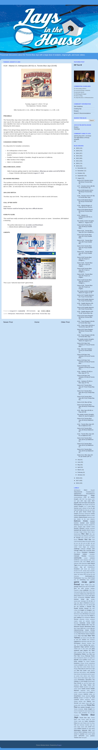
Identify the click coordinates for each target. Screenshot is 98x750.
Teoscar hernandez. (78, 709)
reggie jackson (91, 670)
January (80, 475)
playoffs (76, 659)
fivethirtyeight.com (90, 576)
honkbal (87, 595)
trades (86, 721)
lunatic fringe (84, 615)
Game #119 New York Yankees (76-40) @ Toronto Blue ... (86, 367)
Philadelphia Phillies (80, 654)
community (77, 558)
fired (89, 574)
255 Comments (31, 311)
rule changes (84, 681)
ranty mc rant (84, 668)
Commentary (92, 556)
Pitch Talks (77, 656)
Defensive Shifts (78, 563)
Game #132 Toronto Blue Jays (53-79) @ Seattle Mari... (84, 236)
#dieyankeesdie (78, 492)
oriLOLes (92, 647)
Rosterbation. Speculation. (85, 679)
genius (83, 586)
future (88, 579)
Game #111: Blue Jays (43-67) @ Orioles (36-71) (85, 455)
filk (87, 574)
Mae (88, 615)
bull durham (88, 541)
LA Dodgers (88, 610)
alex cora (90, 510)
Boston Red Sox (84, 539)
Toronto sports (77, 721)
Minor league (77, 628)
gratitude (86, 590)
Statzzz (89, 701)
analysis (76, 513)
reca (75, 670)
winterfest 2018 (91, 732)
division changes (88, 565)
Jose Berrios (89, 604)
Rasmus (90, 668)
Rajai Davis (80, 666)
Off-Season (77, 643)
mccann (87, 619)
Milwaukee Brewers (79, 626)
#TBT (85, 497)
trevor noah (80, 723)
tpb (83, 721)
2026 (77, 148)
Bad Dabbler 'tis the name (81, 519)
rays (93, 668)
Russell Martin (91, 681)
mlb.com (92, 628)
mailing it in (80, 617)
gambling (92, 579)
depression (84, 563)
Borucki (75, 539)
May (79, 464)
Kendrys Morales (84, 608)
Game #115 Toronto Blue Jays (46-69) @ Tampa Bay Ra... (85, 406)
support (83, 703)
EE (79, 570)
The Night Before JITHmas (81, 137)
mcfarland (92, 619)
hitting (85, 593)
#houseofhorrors (90, 493)
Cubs (90, 559)
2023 (77, 155)
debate (88, 561)
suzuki (87, 703)
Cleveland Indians (80, 554)
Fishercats (76, 576)
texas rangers (88, 709)
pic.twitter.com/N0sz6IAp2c (34, 225)
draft (82, 568)
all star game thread (80, 511)
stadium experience (85, 699)
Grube (75, 592)
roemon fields (81, 677)
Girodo (89, 586)
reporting (92, 672)
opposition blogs (79, 647)
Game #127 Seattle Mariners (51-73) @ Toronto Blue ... (85, 295)
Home (37, 322)
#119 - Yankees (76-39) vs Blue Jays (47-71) (84, 372)
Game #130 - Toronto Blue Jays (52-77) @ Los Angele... (84, 264)
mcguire (76, 621)
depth (88, 563)
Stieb (93, 701)
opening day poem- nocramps (82, 136)
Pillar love (92, 654)
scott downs (92, 686)
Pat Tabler (92, 650)
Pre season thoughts (89, 661)
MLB (82, 628)
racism (85, 665)
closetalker (92, 554)
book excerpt (84, 537)
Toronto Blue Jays (45, 313)
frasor (86, 578)
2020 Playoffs (85, 504)
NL (89, 637)
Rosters (76, 127)
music (93, 632)
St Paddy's (86, 697)
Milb (94, 624)
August (80, 178)
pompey (89, 659)
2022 (77, 158)
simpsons (80, 694)
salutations (76, 685)
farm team (83, 572)
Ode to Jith (92, 641)
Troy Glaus (92, 723)
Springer (81, 697)
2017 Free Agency (87, 499)
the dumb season (87, 710)
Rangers (76, 668)
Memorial (76, 622)
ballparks (92, 519)
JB (89, 602)
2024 (77, 153)
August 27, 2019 (38, 173)
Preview (82, 663)
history (82, 594)
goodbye (87, 588)
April (79, 467)
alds (81, 510)
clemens (78, 552)
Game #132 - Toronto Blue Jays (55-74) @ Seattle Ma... (84, 242)
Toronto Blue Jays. (84, 717)
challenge (77, 548)
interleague (83, 601)
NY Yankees (82, 639)
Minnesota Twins (90, 626)
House (75, 597)
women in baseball (79, 734)
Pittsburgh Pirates (90, 656)
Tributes (85, 723)
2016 (77, 483)
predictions (77, 663)
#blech (85, 490)
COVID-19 (76, 560)
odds (88, 641)
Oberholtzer (84, 641)
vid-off (89, 726)
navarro (76, 635)
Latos (82, 612)
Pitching (82, 656)
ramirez (85, 666)
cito (75, 552)
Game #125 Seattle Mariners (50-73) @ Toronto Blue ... (85, 308)
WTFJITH (81, 735)
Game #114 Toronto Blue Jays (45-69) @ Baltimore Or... (85, 420)
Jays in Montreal (84, 603)
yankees (92, 735)
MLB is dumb (86, 628)
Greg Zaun (92, 590)
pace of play (81, 648)
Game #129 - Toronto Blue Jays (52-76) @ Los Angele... (84, 275)
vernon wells (84, 726)
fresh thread (91, 578)
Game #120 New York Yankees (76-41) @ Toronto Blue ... (86, 356)
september (82, 690)
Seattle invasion (86, 688)
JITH (75, 604)
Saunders (86, 686)
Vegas (78, 726)
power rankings (78, 661)
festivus (81, 574)
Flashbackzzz (77, 578)
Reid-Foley (76, 672)
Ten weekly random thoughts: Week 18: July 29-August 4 (85, 415)
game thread (35, 313)
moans (87, 630)
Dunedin (76, 570)
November (81, 170)
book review (92, 537)
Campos (76, 545)
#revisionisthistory (78, 497)
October (80, 173)
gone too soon (79, 588)
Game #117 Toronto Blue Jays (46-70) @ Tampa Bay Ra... (85, 392)
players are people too (89, 657)
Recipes (76, 111)
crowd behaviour (84, 559)
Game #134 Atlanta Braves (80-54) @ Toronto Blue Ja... (85, 211)
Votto (90, 728)
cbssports (92, 546)
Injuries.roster (77, 601)
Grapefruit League (78, 590)
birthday (85, 532)
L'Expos (76, 610)
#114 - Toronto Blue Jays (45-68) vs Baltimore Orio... (85, 424)
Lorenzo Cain (77, 615)
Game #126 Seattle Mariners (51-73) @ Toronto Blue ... (85, 300)
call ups (93, 543)
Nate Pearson (81, 633)
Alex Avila (85, 510)
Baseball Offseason (79, 528)
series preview (91, 690)
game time (92, 584)
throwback (84, 712)
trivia (88, 723)
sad (85, 683)
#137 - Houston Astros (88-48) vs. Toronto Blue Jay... (86, 186)
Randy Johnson (91, 666)
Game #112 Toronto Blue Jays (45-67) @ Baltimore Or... (85, 439)
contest (85, 558)
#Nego (93, 495)
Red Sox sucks (82, 670)
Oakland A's (77, 641)
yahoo (87, 735)
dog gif (82, 567)
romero (75, 679)
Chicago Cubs (91, 548)
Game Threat (84, 584)
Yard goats (84, 737)
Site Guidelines (78, 106)
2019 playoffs (78, 504)
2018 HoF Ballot (83, 502)
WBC (89, 730)
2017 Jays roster (85, 501)
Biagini (81, 532)
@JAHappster (77, 490)
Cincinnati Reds (90, 550)
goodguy (93, 588)
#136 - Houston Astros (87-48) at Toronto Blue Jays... (86, 196)
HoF (88, 594)
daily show (83, 561)
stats (84, 701)
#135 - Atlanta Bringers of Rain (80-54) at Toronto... (85, 206)
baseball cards (84, 523)
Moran (83, 632)
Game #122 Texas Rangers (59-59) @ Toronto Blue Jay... (85, 331)
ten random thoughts (84, 707)
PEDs (75, 652)
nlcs (91, 637)
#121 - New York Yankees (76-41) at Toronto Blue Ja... (84, 350)
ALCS (78, 510)
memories (82, 623)
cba (88, 546)
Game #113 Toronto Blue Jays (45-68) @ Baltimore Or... (85, 430)
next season (83, 637)
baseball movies (91, 526)
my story (76, 633)
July (79, 459)
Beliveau (93, 530)
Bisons (89, 532)
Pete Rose (85, 652)
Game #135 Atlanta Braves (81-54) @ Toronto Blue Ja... (85, 201)
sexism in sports (78, 692)
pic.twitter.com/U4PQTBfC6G (56, 171)
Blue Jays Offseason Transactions (87, 535)
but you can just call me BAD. (82, 543)
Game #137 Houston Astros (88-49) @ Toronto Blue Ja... (85, 182)
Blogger (59, 745)
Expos (88, 570)
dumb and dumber (89, 568)
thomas (93, 710)
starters (93, 699)
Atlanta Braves (20, 313)
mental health (91, 623)
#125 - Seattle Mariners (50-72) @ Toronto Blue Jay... (85, 312)
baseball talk (77, 530)
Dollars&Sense (91, 567)
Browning (79, 541)
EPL (81, 570)
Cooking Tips (77, 108)
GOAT (93, 586)
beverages (76, 532)
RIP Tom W (78, 65)
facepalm (92, 570)
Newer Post (8, 322)
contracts (92, 558)
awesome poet (91, 517)
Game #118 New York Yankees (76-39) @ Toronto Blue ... (86, 377)
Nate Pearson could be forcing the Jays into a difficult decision (23, 208)
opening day (86, 645)
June (79, 462)
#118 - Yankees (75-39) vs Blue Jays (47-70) (84, 381)
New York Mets (82, 635)
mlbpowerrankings (78, 630)
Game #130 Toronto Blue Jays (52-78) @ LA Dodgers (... (84, 259)
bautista (84, 530)
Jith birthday (80, 604)
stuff (80, 703)
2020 (77, 163)
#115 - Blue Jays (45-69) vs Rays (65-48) (85, 411)
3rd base (91, 504)
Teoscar (93, 707)
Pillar (87, 654)
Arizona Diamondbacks (80, 515)
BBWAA (88, 530)
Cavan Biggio (82, 546)
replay (88, 672)
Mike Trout (89, 624)
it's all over (90, 601)
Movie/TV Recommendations (82, 113)
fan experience (77, 572)
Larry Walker (77, 612)
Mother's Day (88, 632)
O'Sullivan (92, 639)
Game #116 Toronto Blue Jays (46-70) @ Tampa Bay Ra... (85, 398)
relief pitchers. (83, 672)
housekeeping (81, 597)
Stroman (76, 703)
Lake (93, 610)
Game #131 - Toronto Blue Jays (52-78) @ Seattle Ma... (84, 253)
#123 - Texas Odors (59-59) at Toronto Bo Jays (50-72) (86, 326)
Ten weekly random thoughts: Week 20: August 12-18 (85, 291)
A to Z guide (87, 506)
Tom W (90, 712)
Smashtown (77, 696)
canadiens (87, 545)
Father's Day (89, 572)
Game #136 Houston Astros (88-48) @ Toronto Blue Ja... (85, 191)
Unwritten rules (88, 724)
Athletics (76, 517)
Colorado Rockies (80, 556)
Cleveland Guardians (88, 552)
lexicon (77, 613)
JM (75, 141)
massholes (81, 619)
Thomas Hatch (77, 712)
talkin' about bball (82, 705)
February (80, 472)
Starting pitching (78, 701)
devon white (81, 565)
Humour (76, 599)
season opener (77, 688)
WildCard (76, 732)
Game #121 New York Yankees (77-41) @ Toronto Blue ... (86, 345)
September (81, 175)
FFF (85, 574)
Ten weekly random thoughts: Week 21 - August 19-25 (85, 221)
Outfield (76, 648)
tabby (90, 703)
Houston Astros (90, 597)
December (81, 168)
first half (93, 574)
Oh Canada (80, 645)
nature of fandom (90, 633)
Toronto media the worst (88, 719)
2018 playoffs (91, 502)
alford (93, 510)
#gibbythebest (77, 493)
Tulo (75, 725)
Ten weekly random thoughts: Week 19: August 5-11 (85, 339)
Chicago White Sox (80, 550)
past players (84, 650)
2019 (77, 166)
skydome (85, 694)
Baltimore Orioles (81, 521)
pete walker (92, 652)
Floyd (83, 578)
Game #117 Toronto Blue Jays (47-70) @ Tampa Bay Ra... (85, 387)
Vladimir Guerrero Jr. (82, 728)
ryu (82, 683)
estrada (84, 570)
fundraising (82, 579)
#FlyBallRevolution (90, 491)
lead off (91, 612)
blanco (93, 532)
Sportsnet (88, 696)
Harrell (90, 592)
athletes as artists (90, 515)
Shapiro (91, 692)
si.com (75, 694)
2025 (77, 150)
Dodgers (76, 567)
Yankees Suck (77, 737)
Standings (77, 129)
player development (78, 657)
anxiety (93, 513)
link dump (85, 613)
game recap (80, 582)
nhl (87, 637)
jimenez (93, 602)
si (94, 692)
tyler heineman (80, 724)
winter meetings (83, 732)
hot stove (92, 595)
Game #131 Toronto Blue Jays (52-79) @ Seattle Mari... (84, 247)
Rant (79, 668)
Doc (94, 565)
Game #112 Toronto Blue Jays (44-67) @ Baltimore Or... (85, 445)
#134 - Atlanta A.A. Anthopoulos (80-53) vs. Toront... (84, 217)
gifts (87, 586)
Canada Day (81, 545)
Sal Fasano (89, 683)
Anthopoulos (11, 313)
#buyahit (93, 490)
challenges (83, 548)
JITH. (84, 604)
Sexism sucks (85, 692)
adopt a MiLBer (82, 508)
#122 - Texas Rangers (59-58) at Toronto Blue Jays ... (85, 335)
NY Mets (76, 639)
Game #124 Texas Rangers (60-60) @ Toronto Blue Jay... (85, 317)
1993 (80, 499)
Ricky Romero (77, 674)
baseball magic (81, 526)
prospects (81, 665)
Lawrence (86, 612)
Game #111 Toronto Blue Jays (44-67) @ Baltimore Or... (85, 451)
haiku (81, 592)
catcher (75, 546)
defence (93, 561)
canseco (93, 545)
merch (75, 624)
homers (83, 595)
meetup (93, 621)
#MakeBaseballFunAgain (80, 495)
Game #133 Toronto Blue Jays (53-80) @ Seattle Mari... (84, 226)
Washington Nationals (80, 730)
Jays (78, 602)
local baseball (91, 613)
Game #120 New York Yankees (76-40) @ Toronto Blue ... (86, 361)
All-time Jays (91, 511)
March (79, 469)
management (87, 617)
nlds (94, 637)
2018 (77, 478)
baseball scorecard (90, 528)
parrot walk (88, 648)
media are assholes (84, 621)
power (93, 659)
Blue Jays (85, 534)
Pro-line (86, 663)
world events (88, 734)
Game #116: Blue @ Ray (84, 402)
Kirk (90, 608)
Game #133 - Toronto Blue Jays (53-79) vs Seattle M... (85, 231)
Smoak (83, 696)
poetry (85, 659)
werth (93, 730)
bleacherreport (77, 534)
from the (76, 579)
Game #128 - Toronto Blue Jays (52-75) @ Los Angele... (84, 287)
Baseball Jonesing (83, 524)
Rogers (86, 677)
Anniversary (81, 513)
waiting (93, 728)
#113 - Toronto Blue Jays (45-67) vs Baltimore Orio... (85, 434)
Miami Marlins (81, 624)
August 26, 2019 (31, 227)
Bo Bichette (77, 537)
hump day (85, 599)
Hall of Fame (86, 592)
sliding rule (92, 694)
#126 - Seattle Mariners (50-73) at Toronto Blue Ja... (85, 304)
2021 (77, 161)
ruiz (79, 681)
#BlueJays (43, 171)
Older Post (65, 322)
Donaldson (28, 313)
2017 (77, 480)
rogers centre (91, 677)
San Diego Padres (85, 685)
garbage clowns (78, 586)
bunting (93, 541)
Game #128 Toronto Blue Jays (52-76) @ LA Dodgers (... (84, 281)
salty (94, 683)
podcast (81, 659)
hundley (93, 599)
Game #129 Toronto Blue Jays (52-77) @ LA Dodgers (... (84, 270)
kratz (93, 608)
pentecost (79, 652)
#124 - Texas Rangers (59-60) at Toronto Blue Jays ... (85, 322)
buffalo (83, 541)
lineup (81, 613)
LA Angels (81, 610)
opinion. (93, 645)
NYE (88, 639)
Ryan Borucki (77, 683)
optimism (87, 647)
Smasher (76, 139)
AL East (88, 508)
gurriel (78, 592)
